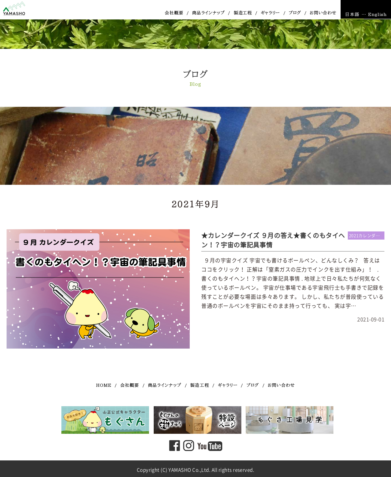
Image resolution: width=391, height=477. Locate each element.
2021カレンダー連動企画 (367, 236)
